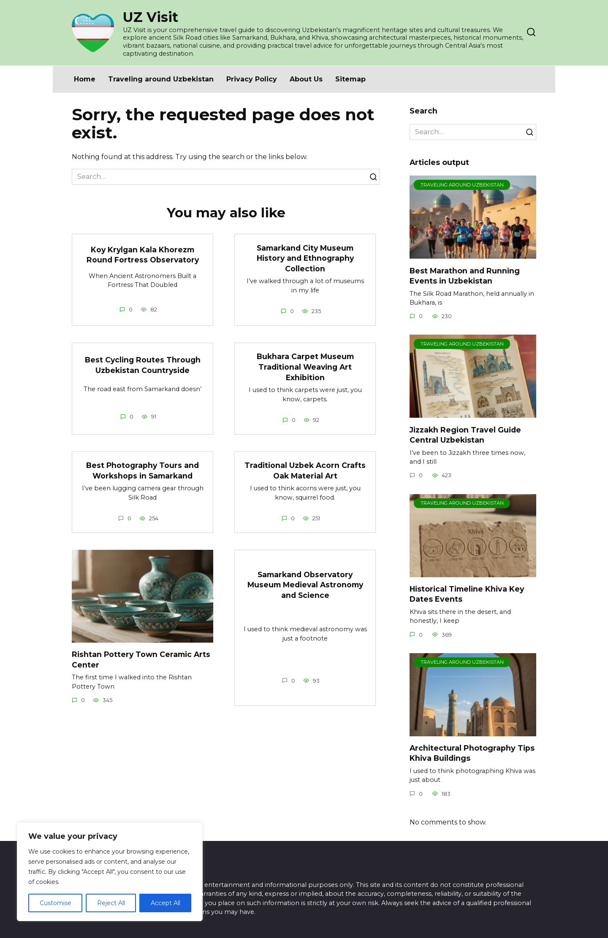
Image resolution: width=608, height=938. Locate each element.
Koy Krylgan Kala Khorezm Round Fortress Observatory (142, 255)
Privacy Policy (251, 79)
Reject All (111, 903)
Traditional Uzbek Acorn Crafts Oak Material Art (305, 470)
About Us (306, 79)
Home (84, 79)
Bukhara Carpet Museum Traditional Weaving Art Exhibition (305, 366)
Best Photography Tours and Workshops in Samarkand (143, 470)
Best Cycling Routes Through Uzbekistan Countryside (142, 365)
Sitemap (350, 79)
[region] (110, 871)
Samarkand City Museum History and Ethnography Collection (305, 258)
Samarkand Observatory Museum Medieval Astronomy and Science (305, 585)
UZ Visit (150, 17)
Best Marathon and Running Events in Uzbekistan (465, 275)
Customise (55, 903)
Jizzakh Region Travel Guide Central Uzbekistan (465, 434)
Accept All (165, 903)
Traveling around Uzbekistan (161, 79)
